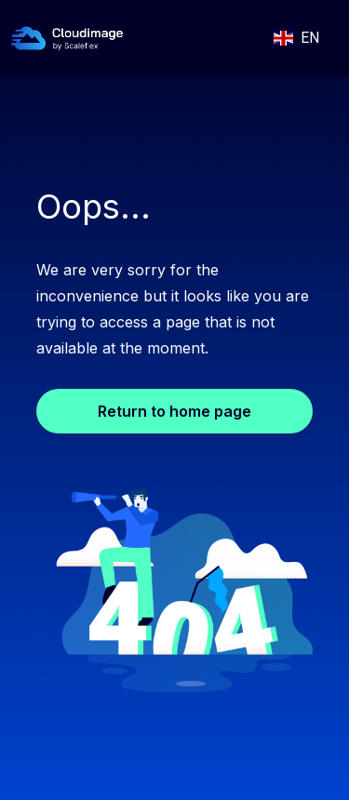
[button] (296, 38)
